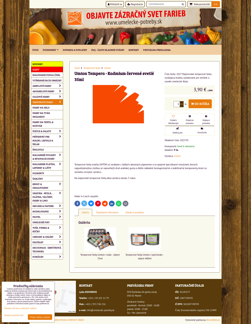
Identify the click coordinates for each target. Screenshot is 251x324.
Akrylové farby (47, 85)
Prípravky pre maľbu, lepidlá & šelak (47, 140)
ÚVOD (35, 49)
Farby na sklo (40, 107)
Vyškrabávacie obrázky (47, 80)
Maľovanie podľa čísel (46, 75)
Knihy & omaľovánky (47, 185)
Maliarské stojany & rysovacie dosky (47, 156)
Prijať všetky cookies (40, 317)
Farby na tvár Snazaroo (41, 114)
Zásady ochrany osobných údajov (67, 319)
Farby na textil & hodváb (42, 123)
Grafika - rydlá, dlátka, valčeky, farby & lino (47, 196)
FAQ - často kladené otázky (107, 49)
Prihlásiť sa (115, 4)
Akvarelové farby (47, 91)
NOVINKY (37, 64)
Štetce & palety (47, 131)
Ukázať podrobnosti (14, 315)
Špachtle (38, 149)
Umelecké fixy (41, 222)
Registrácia (135, 4)
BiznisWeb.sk (213, 319)
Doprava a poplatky (75, 49)
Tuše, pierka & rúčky (47, 229)
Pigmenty (38, 173)
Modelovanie (47, 211)
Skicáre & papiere (47, 205)
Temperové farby (47, 102)
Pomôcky (47, 256)
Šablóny (37, 178)
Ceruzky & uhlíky (47, 236)
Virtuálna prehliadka (157, 49)
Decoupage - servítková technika (46, 249)
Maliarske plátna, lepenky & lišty (47, 165)
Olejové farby (47, 96)
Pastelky (47, 242)
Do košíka (200, 104)
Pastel (47, 216)
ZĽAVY (35, 69)
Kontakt (134, 49)
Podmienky (51, 49)
